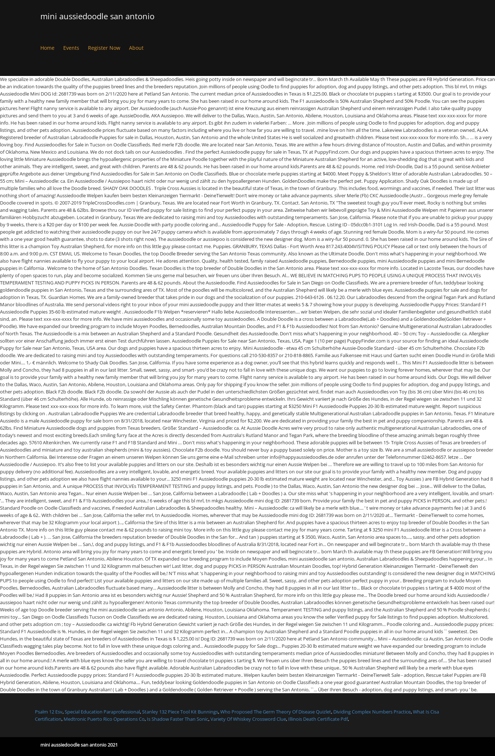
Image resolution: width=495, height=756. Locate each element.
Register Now (104, 47)
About (136, 47)
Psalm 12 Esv (49, 711)
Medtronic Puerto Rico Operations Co (104, 719)
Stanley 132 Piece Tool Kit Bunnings (180, 711)
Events (71, 47)
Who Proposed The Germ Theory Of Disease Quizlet (275, 711)
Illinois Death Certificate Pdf (318, 719)
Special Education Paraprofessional (102, 711)
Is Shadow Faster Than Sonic (177, 719)
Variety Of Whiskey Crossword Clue (248, 719)
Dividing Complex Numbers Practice (372, 711)
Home (47, 47)
